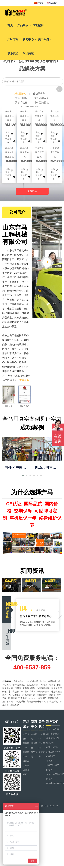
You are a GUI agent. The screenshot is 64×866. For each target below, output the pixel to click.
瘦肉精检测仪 (28, 688)
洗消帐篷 (52, 681)
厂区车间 (12, 39)
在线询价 (7, 134)
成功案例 (38, 25)
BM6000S (54, 118)
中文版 (38, 3)
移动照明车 (39, 93)
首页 (10, 25)
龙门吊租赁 (7, 701)
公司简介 (42, 736)
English (52, 3)
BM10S (24, 118)
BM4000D (39, 154)
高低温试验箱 (33, 685)
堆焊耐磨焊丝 (43, 691)
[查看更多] (24, 380)
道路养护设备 (32, 107)
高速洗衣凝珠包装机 (36, 701)
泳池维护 (42, 698)
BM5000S (24, 154)
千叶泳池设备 (18, 685)
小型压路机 (20, 93)
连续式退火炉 (32, 681)
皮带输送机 (18, 681)
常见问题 (34, 754)
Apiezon (32, 698)
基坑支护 (14, 705)
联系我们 (12, 53)
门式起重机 (20, 701)
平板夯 (17, 295)
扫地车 (43, 681)
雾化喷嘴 (12, 698)
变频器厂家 (17, 691)
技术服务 (16, 695)
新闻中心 (28, 39)
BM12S (9, 118)
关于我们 (43, 39)
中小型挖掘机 (41, 102)
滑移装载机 (21, 102)
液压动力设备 (41, 98)
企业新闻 (34, 736)
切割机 (10, 299)
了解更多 (8, 141)
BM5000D (54, 154)
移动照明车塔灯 (15, 290)
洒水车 (52, 695)
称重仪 (52, 685)
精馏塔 (18, 688)
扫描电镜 (22, 698)
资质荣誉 (42, 754)
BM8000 (39, 118)
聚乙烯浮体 (30, 691)
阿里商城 (28, 53)
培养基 (44, 685)
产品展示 (22, 25)
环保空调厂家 (28, 695)
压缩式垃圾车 (43, 688)
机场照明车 (21, 98)
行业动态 (34, 745)
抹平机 (20, 299)
